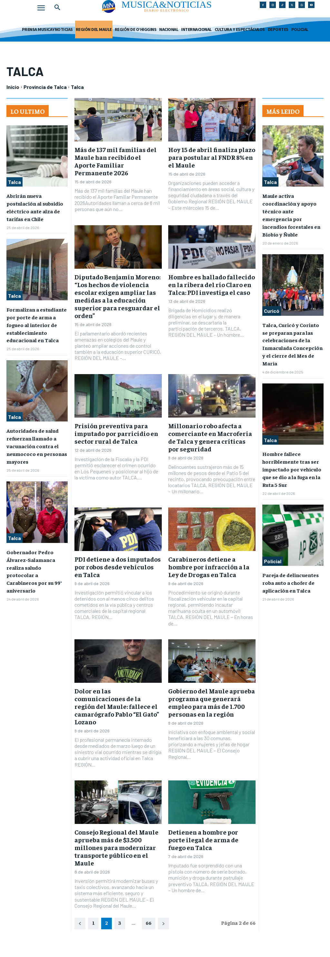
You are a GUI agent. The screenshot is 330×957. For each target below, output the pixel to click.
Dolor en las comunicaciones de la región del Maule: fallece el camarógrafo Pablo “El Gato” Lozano (116, 706)
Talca (14, 182)
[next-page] (163, 923)
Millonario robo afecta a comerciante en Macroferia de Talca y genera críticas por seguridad (210, 437)
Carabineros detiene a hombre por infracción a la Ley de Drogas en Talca (208, 566)
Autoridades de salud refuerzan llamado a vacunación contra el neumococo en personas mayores (36, 440)
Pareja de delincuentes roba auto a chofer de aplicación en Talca (290, 566)
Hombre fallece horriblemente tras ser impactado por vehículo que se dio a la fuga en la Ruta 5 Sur (291, 455)
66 (148, 922)
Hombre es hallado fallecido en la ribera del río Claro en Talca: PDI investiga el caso (211, 284)
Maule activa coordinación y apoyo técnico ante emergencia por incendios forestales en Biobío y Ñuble (292, 210)
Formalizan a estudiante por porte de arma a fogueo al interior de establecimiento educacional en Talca (36, 322)
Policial (272, 546)
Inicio (12, 87)
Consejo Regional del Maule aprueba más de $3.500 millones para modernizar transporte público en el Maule (116, 847)
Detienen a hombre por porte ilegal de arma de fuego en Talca (203, 839)
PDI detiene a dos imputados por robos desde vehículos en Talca (117, 566)
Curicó (271, 301)
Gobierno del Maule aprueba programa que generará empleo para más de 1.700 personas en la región (211, 702)
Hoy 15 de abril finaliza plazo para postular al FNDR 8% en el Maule (211, 157)
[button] (57, 7)
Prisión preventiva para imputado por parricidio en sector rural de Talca (116, 433)
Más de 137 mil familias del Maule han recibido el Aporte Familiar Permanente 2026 (115, 161)
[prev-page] (79, 923)
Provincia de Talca (45, 87)
